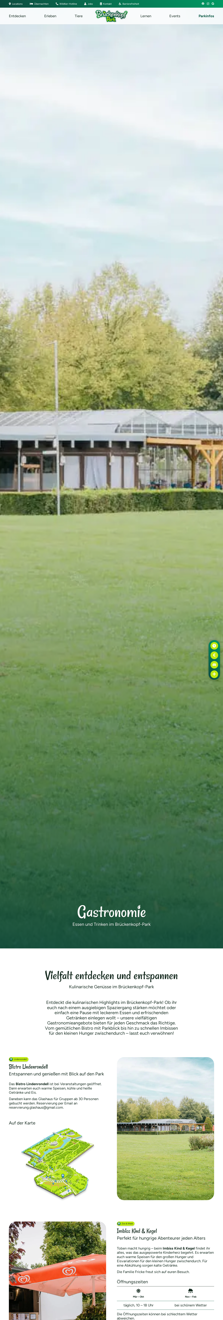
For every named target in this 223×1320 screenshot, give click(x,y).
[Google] (213, 3)
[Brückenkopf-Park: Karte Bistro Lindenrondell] (57, 1163)
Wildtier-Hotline (66, 3)
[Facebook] (203, 3)
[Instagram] (208, 3)
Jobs (88, 3)
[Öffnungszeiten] (214, 646)
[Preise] (214, 655)
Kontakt (106, 3)
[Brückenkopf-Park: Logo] (111, 16)
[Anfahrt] (214, 665)
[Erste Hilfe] (214, 674)
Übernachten (39, 3)
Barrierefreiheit (129, 3)
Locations (16, 3)
